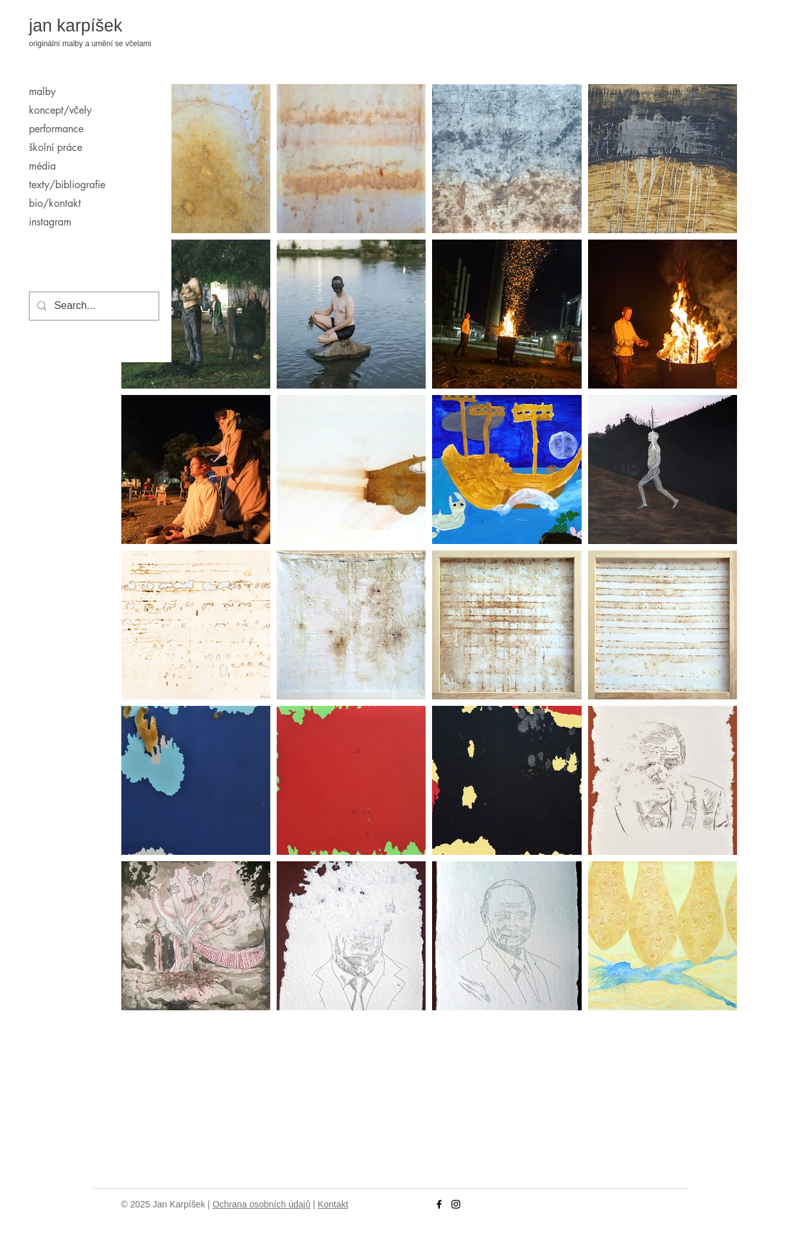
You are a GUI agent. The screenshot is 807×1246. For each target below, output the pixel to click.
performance (56, 129)
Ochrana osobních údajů (262, 1204)
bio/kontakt (55, 203)
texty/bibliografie (67, 184)
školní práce (55, 147)
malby (42, 91)
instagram (50, 222)
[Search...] (93, 306)
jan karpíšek (76, 25)
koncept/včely (60, 110)
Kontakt (333, 1204)
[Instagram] (456, 1204)
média (42, 166)
